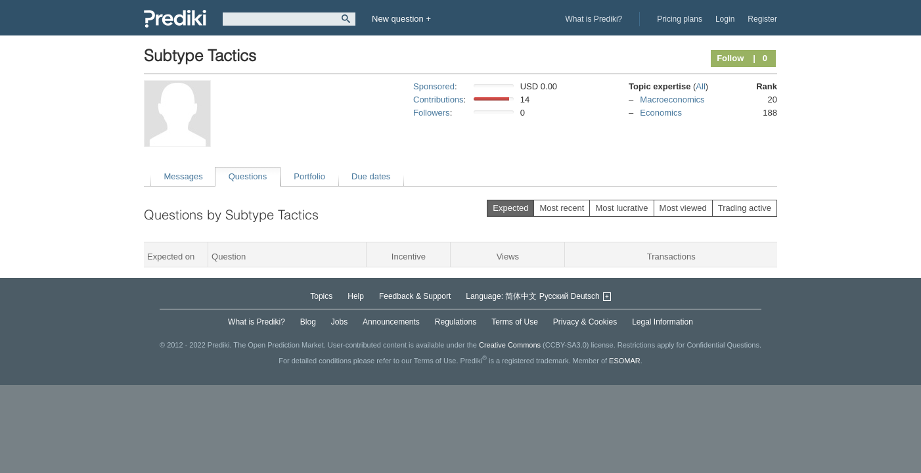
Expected (510, 208)
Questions (248, 176)
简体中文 (521, 296)
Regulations (455, 322)
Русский (554, 296)
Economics (661, 113)
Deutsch (585, 296)
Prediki (175, 19)
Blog (308, 322)
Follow (730, 58)
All (700, 86)
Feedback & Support (415, 296)
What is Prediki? (594, 19)
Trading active (744, 208)
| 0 (760, 58)
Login (724, 19)
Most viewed (683, 208)
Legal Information (662, 322)
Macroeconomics (672, 99)
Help (356, 296)
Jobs (339, 322)
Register (762, 19)
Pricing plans (679, 19)
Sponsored (434, 86)
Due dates (370, 176)
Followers (431, 113)
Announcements (391, 322)
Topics (321, 296)
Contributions (438, 99)
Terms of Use (514, 322)
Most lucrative (621, 208)
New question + (401, 19)
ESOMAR (624, 361)
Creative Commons (510, 345)
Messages (183, 176)
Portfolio (309, 176)
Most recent (561, 208)
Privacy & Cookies (585, 322)
